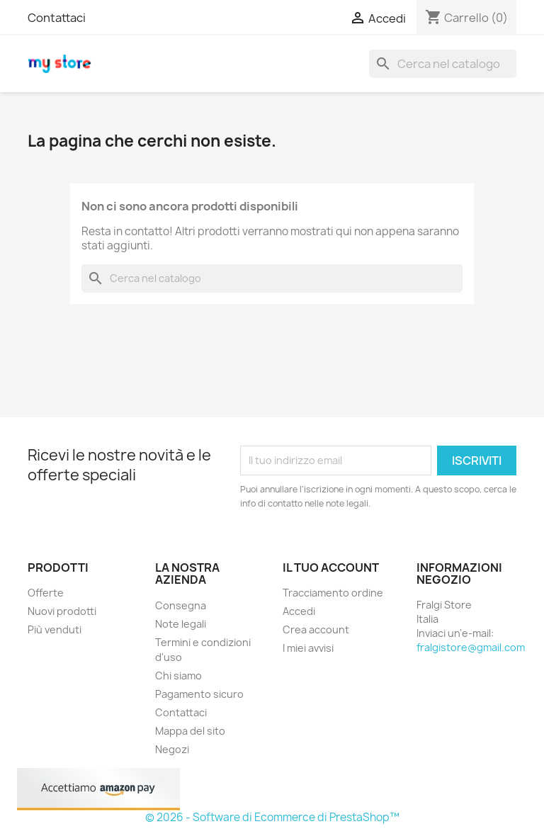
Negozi (172, 749)
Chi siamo (178, 675)
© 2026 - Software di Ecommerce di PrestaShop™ (272, 817)
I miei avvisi (308, 648)
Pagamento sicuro (199, 694)
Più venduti (54, 629)
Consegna (180, 605)
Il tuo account (331, 567)
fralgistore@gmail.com (470, 647)
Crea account (316, 629)
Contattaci (57, 18)
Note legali (180, 624)
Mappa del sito (190, 731)
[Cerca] (442, 64)
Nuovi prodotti (62, 611)
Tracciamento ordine (333, 592)
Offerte (46, 592)
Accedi (299, 611)
